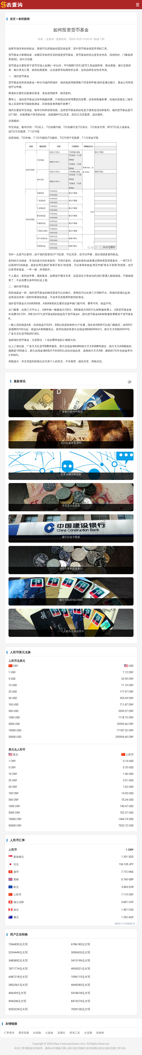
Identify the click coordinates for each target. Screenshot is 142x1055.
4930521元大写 (80, 968)
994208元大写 (17, 1001)
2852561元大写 (18, 985)
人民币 (17, 894)
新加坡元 (18, 856)
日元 (16, 864)
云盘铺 (49, 1032)
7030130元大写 (80, 1009)
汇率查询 (9, 1032)
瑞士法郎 (18, 902)
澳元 (16, 917)
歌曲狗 (100, 1032)
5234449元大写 (18, 952)
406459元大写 (17, 993)
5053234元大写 (18, 1009)
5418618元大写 (80, 993)
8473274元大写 (80, 1001)
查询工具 (75, 1032)
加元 (16, 909)
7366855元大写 (18, 944)
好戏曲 (37, 1032)
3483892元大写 (18, 960)
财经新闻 (24, 19)
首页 (13, 19)
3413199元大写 (80, 960)
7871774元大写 (18, 968)
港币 (16, 871)
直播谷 (62, 1032)
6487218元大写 (18, 976)
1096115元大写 (80, 976)
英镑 (16, 879)
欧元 (16, 886)
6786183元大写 (80, 944)
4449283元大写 (80, 985)
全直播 (88, 1032)
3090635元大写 (80, 952)
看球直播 (23, 1032)
